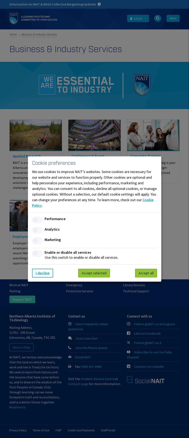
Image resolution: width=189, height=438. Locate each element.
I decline (43, 273)
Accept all (146, 273)
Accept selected (94, 273)
